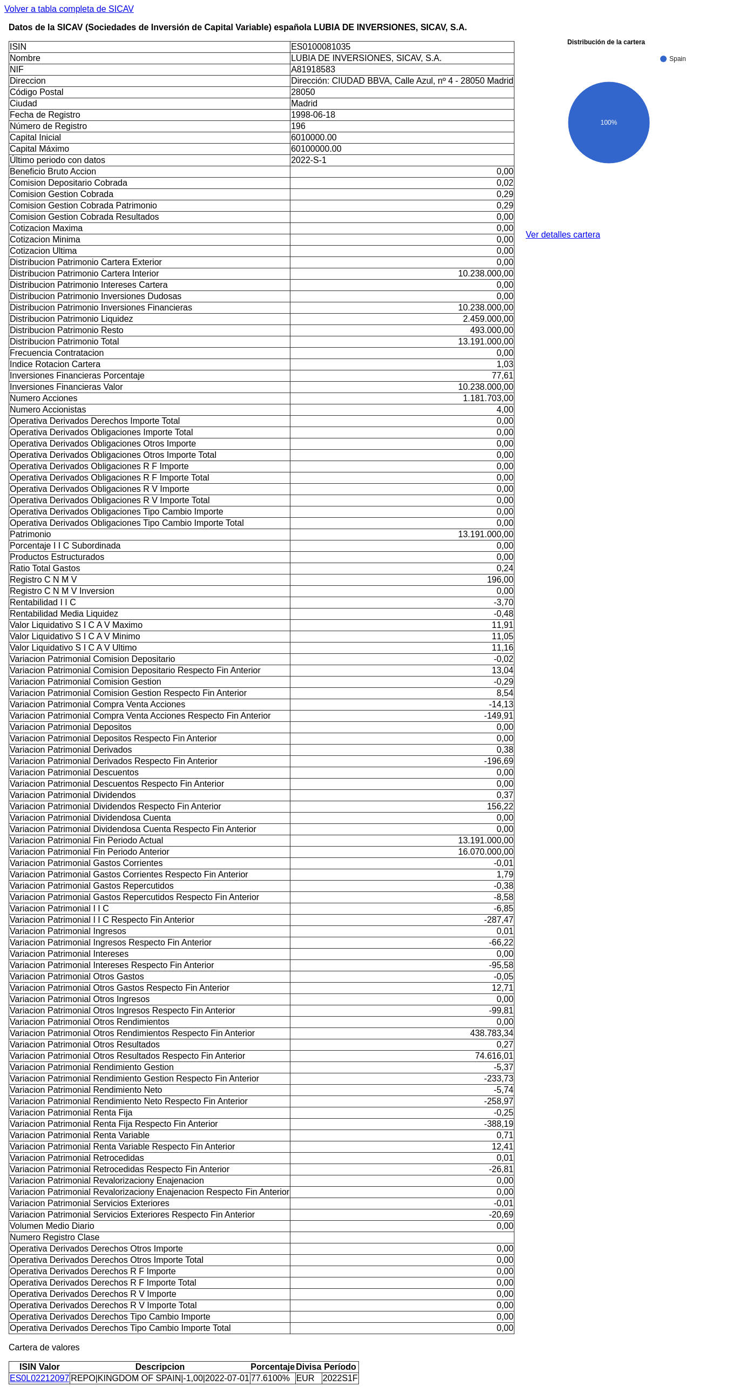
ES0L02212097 (39, 1378)
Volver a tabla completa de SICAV (69, 8)
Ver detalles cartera (563, 234)
